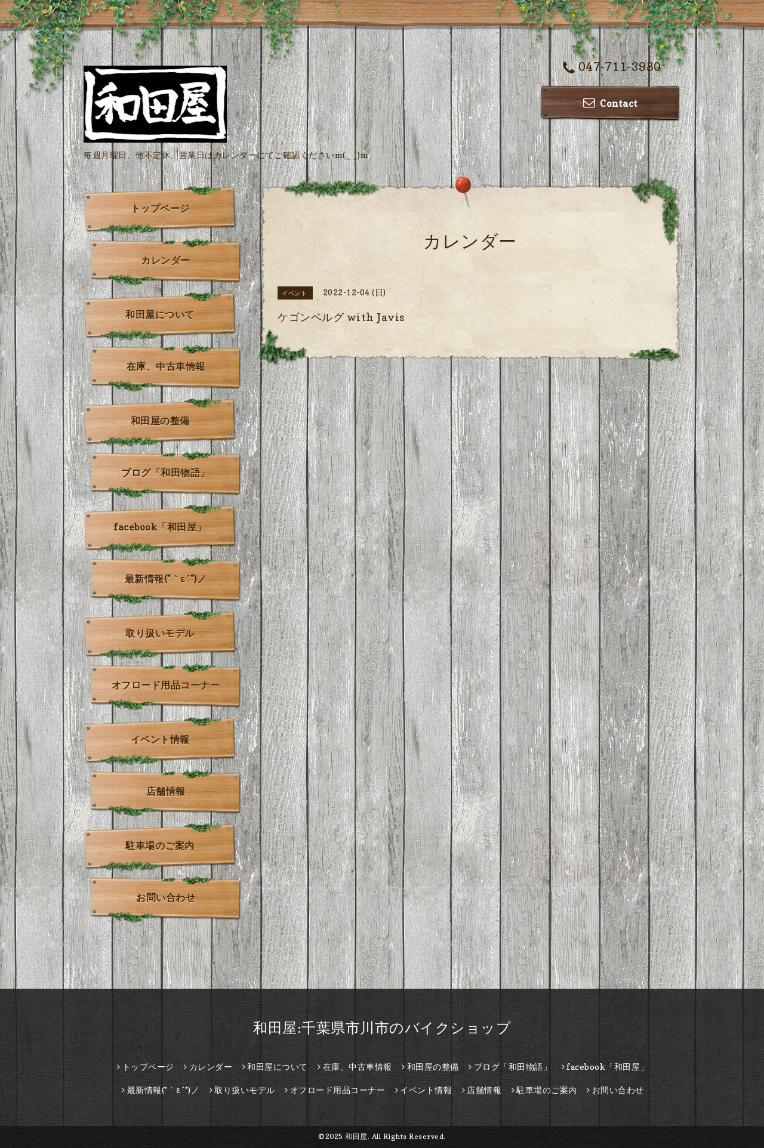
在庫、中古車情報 (166, 366)
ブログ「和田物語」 (165, 473)
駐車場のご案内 (160, 845)
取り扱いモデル (160, 633)
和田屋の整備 (160, 421)
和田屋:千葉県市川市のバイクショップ (382, 1027)
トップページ (160, 208)
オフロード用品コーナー (166, 685)
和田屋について (160, 314)
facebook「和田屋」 (160, 527)
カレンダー (165, 260)
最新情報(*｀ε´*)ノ (166, 579)
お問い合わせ (165, 897)
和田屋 (356, 1136)
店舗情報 (166, 791)
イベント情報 (160, 739)
